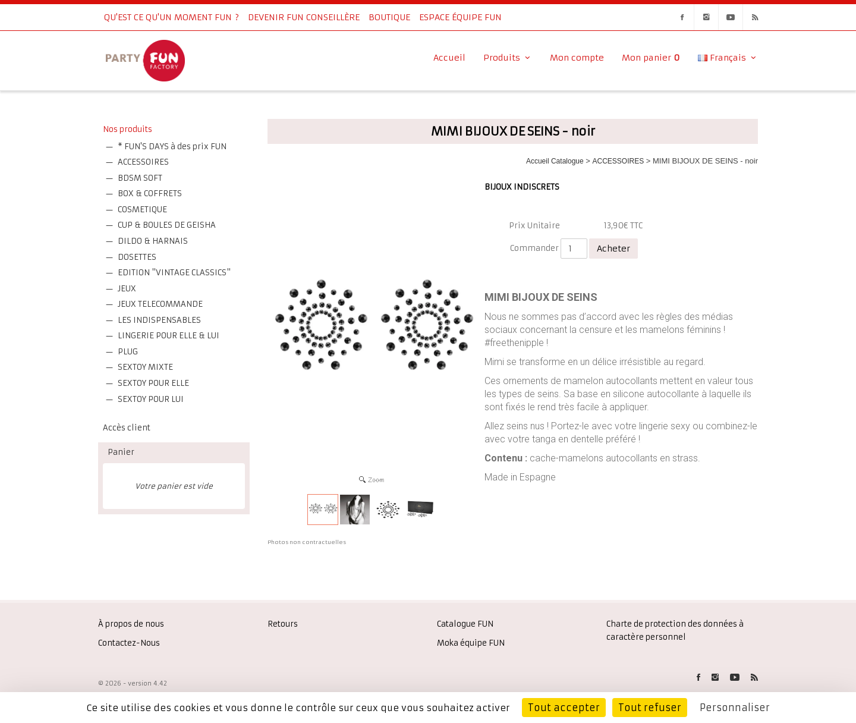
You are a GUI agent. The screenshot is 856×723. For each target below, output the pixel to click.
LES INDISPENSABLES (159, 320)
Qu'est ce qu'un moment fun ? (171, 17)
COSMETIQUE (142, 210)
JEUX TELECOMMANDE (160, 304)
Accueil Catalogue (555, 161)
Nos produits (127, 129)
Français (728, 57)
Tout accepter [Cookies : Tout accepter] (564, 707)
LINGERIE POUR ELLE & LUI (168, 336)
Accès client (126, 428)
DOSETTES (137, 257)
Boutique (389, 17)
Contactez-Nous (129, 643)
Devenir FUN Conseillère (304, 17)
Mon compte (577, 57)
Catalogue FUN (465, 624)
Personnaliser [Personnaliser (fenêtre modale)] (735, 707)
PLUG (128, 352)
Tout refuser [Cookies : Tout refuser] (649, 707)
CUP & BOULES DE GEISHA (167, 225)
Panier (121, 452)
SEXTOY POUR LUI (151, 399)
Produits (507, 57)
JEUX (127, 289)
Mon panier (651, 57)
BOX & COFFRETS (150, 193)
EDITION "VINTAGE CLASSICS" (174, 273)
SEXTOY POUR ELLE (153, 383)
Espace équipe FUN (460, 17)
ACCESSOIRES (143, 162)
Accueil (449, 57)
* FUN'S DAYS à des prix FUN (172, 147)
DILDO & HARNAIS (153, 241)
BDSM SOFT (140, 178)
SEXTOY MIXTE (145, 367)
